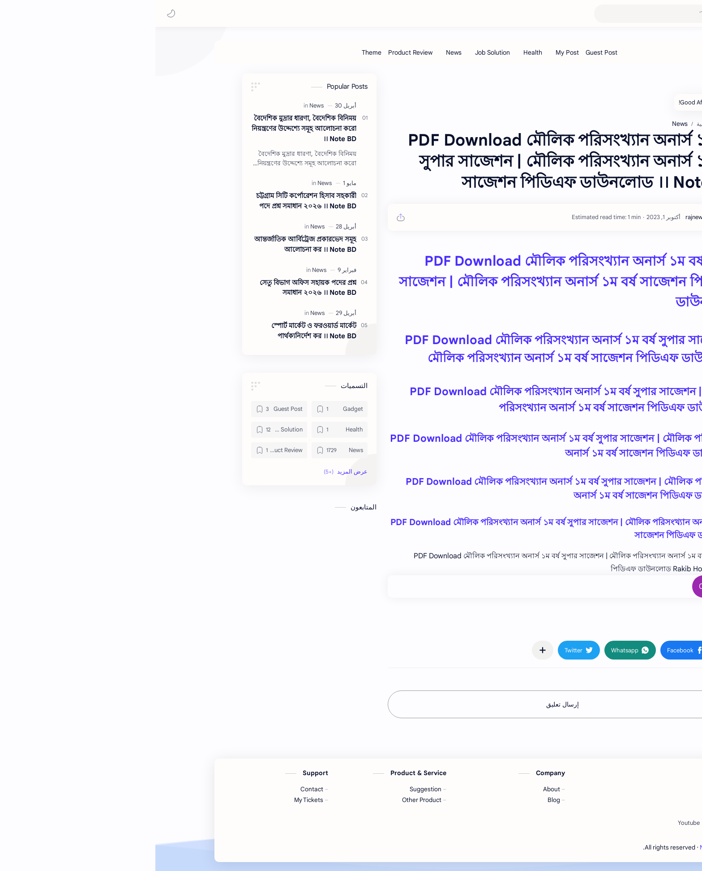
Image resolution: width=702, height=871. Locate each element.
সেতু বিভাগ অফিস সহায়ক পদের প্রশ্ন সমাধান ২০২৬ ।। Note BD (152, 287)
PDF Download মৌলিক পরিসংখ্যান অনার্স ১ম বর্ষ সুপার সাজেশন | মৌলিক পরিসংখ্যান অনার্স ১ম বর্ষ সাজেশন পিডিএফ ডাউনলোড (413, 281)
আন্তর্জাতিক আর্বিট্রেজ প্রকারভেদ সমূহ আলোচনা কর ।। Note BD (150, 244)
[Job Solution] (337, 52)
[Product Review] (255, 52)
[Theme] (216, 52)
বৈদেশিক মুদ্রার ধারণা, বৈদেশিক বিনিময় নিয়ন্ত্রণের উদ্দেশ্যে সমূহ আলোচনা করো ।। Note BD (148, 128)
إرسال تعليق (407, 704)
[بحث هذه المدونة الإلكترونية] (516, 13)
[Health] (377, 52)
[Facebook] (588, 823)
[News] (298, 52)
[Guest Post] (446, 52)
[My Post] (412, 52)
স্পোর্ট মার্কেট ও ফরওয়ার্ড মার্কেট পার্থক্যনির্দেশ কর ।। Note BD (158, 330)
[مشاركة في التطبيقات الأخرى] (387, 650)
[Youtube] (533, 823)
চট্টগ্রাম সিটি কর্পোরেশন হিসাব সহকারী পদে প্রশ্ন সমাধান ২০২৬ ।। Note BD (151, 200)
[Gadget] (184, 409)
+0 (548, 586)
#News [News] (567, 624)
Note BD (559, 847)
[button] (15, 13)
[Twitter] (560, 823)
